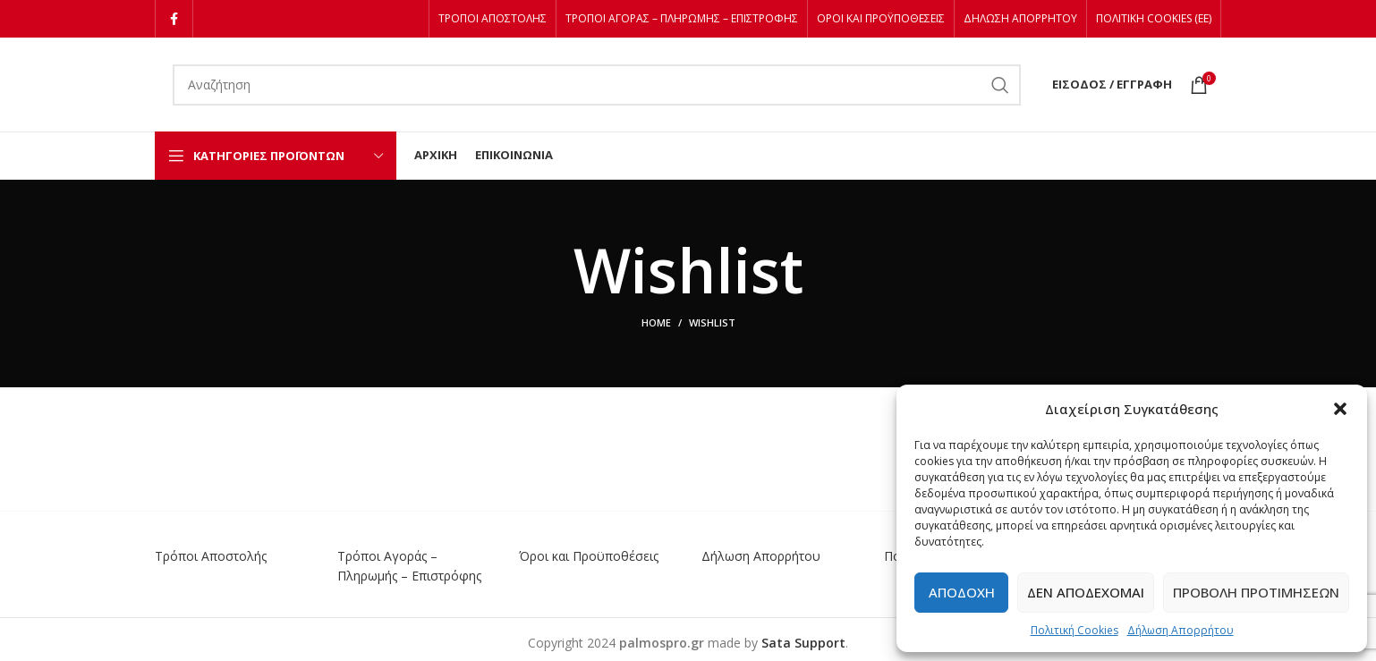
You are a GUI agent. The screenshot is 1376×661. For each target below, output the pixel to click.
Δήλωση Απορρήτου (1180, 630)
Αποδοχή (962, 592)
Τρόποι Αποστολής (211, 555)
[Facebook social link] (174, 18)
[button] (1340, 409)
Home (656, 322)
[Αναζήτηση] (597, 85)
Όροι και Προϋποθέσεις (588, 555)
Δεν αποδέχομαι (1085, 592)
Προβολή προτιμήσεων (1256, 592)
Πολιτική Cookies (1074, 630)
